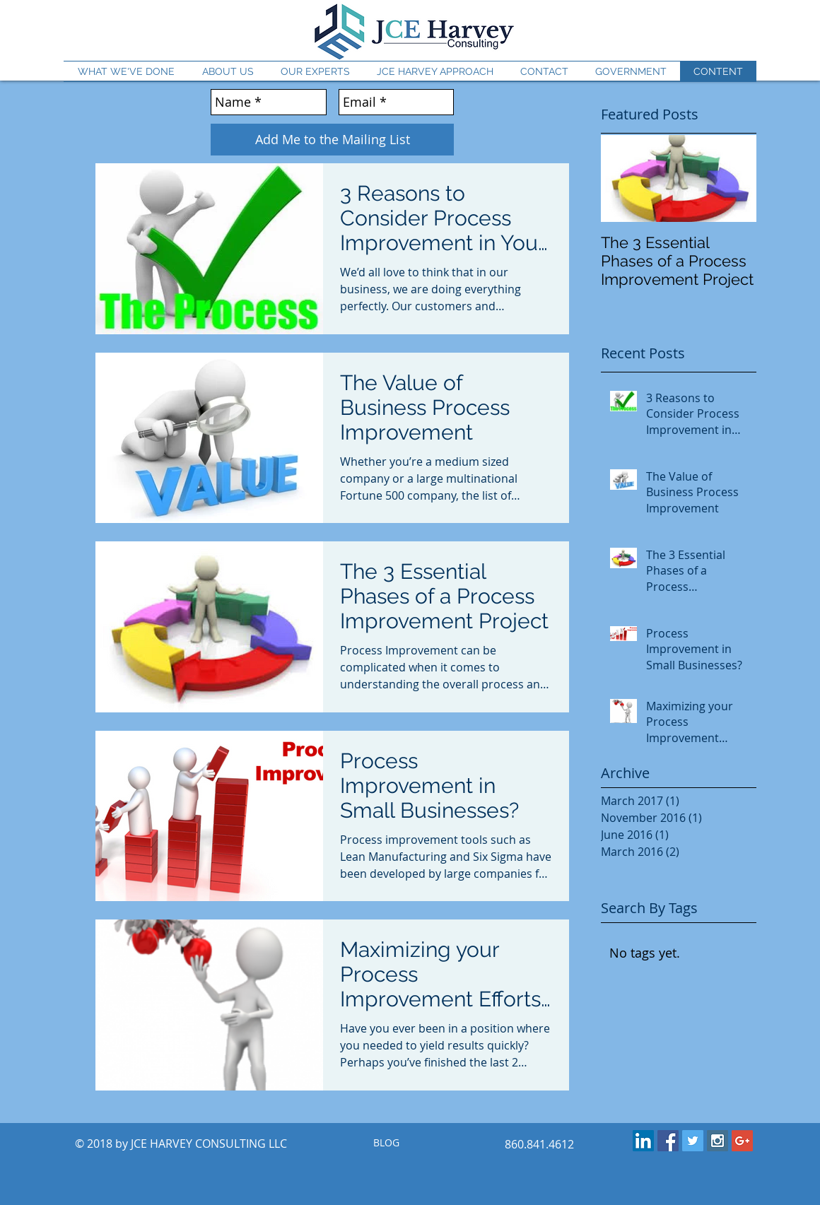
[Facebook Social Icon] (668, 1140)
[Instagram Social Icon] (717, 1140)
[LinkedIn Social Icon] (643, 1140)
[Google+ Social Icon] (742, 1140)
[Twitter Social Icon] (692, 1140)
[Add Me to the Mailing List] (332, 139)
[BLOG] (386, 1143)
